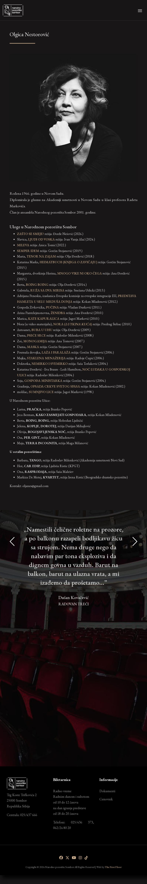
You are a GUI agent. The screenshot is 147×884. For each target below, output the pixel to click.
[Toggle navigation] (140, 10)
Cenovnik (106, 799)
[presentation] (12, 636)
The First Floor (113, 867)
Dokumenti (107, 791)
